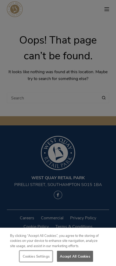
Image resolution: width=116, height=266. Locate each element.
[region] (58, 247)
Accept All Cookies (75, 256)
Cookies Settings (36, 256)
